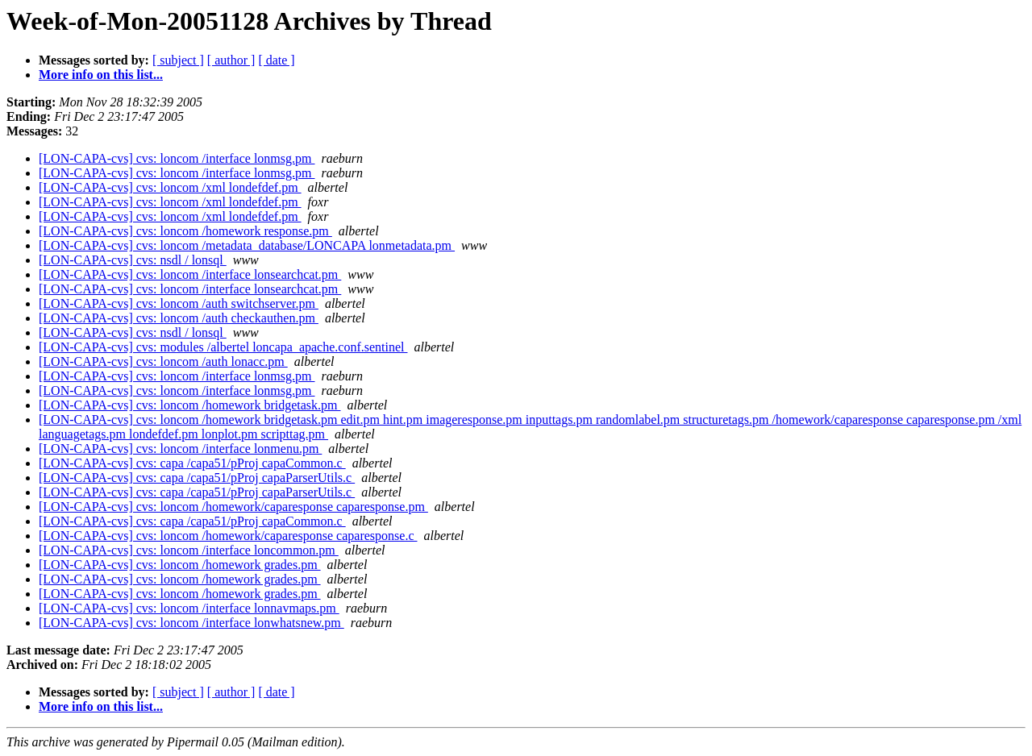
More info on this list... (101, 74)
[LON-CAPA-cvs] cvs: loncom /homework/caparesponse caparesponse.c (228, 535)
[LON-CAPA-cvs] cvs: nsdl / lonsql (133, 260)
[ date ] (276, 60)
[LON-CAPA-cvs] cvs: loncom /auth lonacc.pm (163, 361)
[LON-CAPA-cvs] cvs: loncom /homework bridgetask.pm (189, 405)
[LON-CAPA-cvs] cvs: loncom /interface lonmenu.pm (180, 448)
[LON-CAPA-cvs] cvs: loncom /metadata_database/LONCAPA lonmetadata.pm (247, 245)
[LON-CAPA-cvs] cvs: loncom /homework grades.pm (180, 564)
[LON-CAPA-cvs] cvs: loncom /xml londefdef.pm (170, 187)
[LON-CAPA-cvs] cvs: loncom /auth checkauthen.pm (178, 318)
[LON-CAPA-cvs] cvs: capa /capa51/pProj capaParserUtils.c (197, 477)
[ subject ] (178, 60)
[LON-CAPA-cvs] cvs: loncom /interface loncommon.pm (189, 550)
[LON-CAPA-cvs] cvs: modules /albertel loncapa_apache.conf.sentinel (223, 347)
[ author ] (231, 60)
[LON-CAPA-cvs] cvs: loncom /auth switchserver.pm (178, 303)
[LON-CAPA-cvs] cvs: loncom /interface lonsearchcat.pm (190, 274)
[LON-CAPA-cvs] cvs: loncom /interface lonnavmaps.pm (189, 608)
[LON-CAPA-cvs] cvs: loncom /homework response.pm (185, 231)
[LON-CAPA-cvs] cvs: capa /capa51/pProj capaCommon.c (192, 463)
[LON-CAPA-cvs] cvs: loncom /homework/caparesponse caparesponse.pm (233, 506)
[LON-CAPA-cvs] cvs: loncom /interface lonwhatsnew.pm (191, 622)
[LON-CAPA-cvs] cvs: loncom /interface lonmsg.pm (176, 158)
